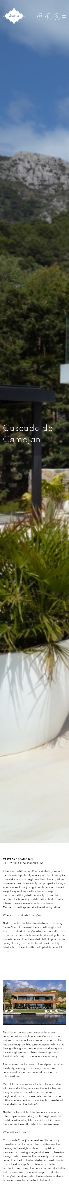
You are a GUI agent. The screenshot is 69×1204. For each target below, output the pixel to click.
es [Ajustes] (40, 16)
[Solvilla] (14, 16)
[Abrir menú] (64, 16)
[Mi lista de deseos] (48, 16)
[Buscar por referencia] (57, 16)
